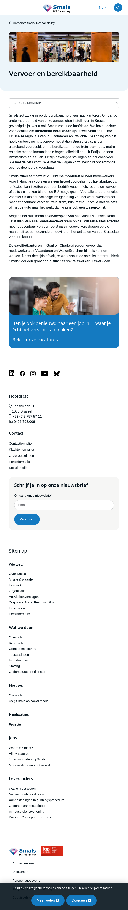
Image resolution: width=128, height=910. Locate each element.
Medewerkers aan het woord (29, 765)
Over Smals (17, 574)
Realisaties (19, 714)
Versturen (27, 519)
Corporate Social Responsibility (34, 23)
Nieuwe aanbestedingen (26, 794)
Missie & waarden (22, 579)
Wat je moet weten (22, 788)
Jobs (13, 738)
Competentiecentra (22, 649)
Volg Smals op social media (29, 701)
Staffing (14, 666)
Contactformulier (21, 443)
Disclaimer (20, 872)
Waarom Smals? (21, 748)
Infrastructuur (18, 660)
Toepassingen (19, 654)
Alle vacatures (19, 753)
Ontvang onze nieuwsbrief (33, 495)
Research (16, 643)
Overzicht (16, 637)
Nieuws (16, 685)
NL (101, 7)
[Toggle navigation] (12, 8)
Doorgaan (81, 900)
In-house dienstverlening (26, 811)
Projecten (16, 724)
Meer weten (48, 900)
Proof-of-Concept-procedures (30, 817)
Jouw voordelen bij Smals (27, 759)
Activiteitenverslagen (24, 597)
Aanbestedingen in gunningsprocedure (37, 800)
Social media (18, 468)
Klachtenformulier (21, 449)
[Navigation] (64, 103)
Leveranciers (21, 778)
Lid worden (17, 608)
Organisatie (17, 591)
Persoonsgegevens (26, 880)
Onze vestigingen (21, 455)
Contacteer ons (24, 863)
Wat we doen (21, 627)
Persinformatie (19, 461)
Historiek (15, 585)
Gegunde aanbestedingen (27, 805)
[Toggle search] (118, 7)
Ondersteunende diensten (27, 672)
